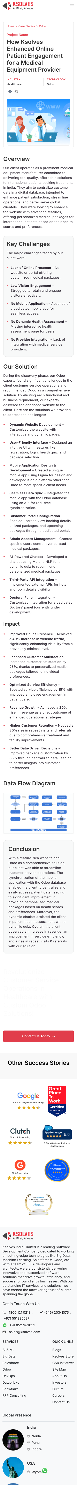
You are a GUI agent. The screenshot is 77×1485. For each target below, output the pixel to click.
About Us (59, 1376)
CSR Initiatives (63, 1363)
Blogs (56, 1350)
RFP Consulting (14, 1395)
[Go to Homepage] (17, 6)
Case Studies (26, 26)
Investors (59, 1382)
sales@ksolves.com (24, 1332)
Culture (58, 1389)
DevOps (8, 1376)
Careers (58, 1395)
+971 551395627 (16, 1318)
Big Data (8, 1356)
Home (10, 26)
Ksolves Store (63, 1356)
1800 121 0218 (20, 1312)
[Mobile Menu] (72, 6)
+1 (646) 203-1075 (54, 1312)
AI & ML (8, 1350)
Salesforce (10, 1363)
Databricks (10, 1382)
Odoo (42, 26)
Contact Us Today (38, 1036)
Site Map (59, 1369)
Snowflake (10, 1389)
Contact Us (61, 1402)
